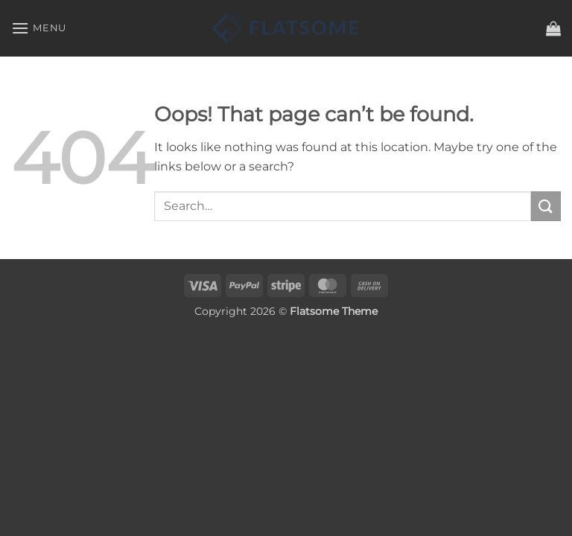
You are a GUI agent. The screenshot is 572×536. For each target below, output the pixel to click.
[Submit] (546, 205)
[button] (38, 28)
